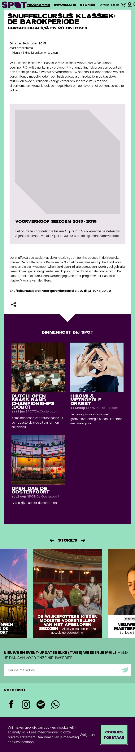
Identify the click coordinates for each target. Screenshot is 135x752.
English (115, 4)
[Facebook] (11, 704)
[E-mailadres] (67, 670)
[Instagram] (26, 705)
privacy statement (21, 737)
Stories (88, 5)
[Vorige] (51, 540)
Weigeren (87, 734)
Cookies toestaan (113, 735)
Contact (104, 4)
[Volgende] (83, 540)
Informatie (65, 5)
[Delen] (14, 304)
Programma (38, 5)
